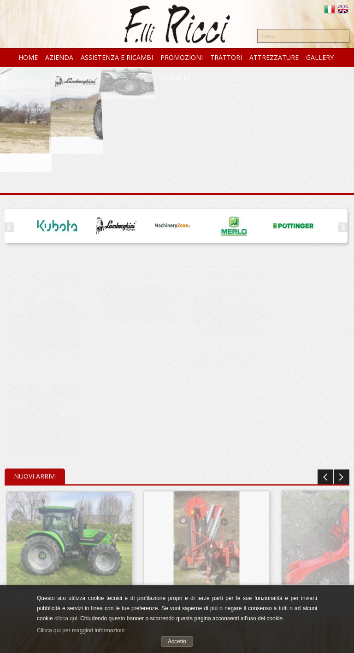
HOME (28, 57)
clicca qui (65, 618)
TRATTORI (226, 57)
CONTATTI (176, 77)
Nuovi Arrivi (35, 475)
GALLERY (320, 57)
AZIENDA (59, 57)
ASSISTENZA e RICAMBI (117, 57)
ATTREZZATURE (274, 57)
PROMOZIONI (181, 57)
